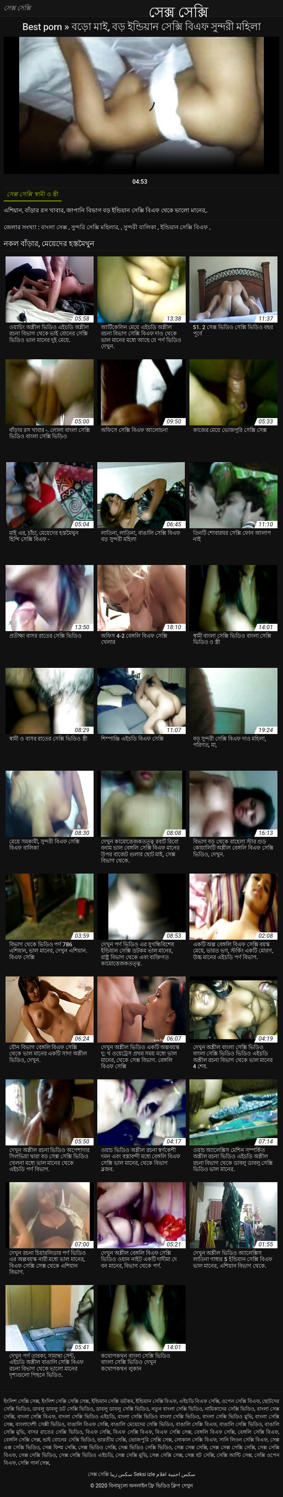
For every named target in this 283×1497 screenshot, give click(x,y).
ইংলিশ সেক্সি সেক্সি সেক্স (65, 1403)
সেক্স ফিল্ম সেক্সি (59, 1449)
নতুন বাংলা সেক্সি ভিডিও (176, 1411)
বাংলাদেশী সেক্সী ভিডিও (39, 1426)
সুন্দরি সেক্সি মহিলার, (96, 229)
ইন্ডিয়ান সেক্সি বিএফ (185, 229)
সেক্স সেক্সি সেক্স (166, 1457)
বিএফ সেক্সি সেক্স (173, 1434)
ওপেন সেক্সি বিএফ (240, 1403)
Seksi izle (144, 1476)
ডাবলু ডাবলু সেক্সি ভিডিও (122, 1411)
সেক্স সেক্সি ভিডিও (37, 1457)
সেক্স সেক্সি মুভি (131, 1457)
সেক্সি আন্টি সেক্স (234, 1457)
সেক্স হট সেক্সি (199, 1457)
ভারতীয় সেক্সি (111, 1441)
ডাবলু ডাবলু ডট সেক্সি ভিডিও (62, 1411)
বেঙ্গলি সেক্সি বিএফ (258, 1434)
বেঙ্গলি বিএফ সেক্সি (214, 1434)
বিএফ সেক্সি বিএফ (132, 1434)
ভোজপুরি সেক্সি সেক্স (150, 1441)
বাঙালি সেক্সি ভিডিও (240, 1426)
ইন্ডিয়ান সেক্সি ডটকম (112, 1403)
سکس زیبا (121, 1476)
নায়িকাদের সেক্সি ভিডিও (229, 1411)
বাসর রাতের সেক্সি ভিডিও (55, 1434)
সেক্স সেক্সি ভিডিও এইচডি (86, 1457)
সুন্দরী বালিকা (140, 229)
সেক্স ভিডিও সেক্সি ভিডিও (144, 1449)
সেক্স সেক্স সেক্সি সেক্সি (232, 1449)
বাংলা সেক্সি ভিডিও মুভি (227, 1418)
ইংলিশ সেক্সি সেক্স (21, 1403)
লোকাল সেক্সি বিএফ (195, 1441)
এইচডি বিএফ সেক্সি (199, 1403)
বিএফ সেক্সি (97, 1434)
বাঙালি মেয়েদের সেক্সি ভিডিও (142, 1426)
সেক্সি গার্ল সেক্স (33, 1465)
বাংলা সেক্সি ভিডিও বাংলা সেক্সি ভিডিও (158, 1418)
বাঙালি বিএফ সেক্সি (87, 1426)
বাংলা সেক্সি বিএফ (36, 1418)
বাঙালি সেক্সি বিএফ (196, 1426)
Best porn (43, 27)
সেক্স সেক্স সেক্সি (190, 1449)
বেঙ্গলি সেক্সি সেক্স (22, 1441)
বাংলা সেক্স (55, 229)
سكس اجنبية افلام (175, 1476)
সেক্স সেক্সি (98, 1476)
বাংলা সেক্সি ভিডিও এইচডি (86, 1418)
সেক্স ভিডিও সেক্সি (97, 1449)
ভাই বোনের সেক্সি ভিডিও (69, 1441)
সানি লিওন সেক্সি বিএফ (243, 1441)
